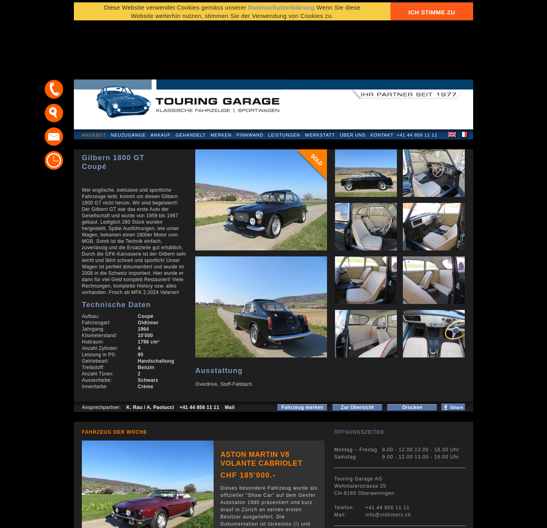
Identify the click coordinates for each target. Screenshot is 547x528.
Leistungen (284, 81)
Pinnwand (249, 81)
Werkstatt (320, 81)
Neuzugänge (128, 81)
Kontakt (382, 81)
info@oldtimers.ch (388, 461)
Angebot (94, 81)
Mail (230, 354)
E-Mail (397, 518)
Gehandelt (191, 81)
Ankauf (161, 81)
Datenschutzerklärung (112, 518)
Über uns (353, 81)
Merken (221, 81)
